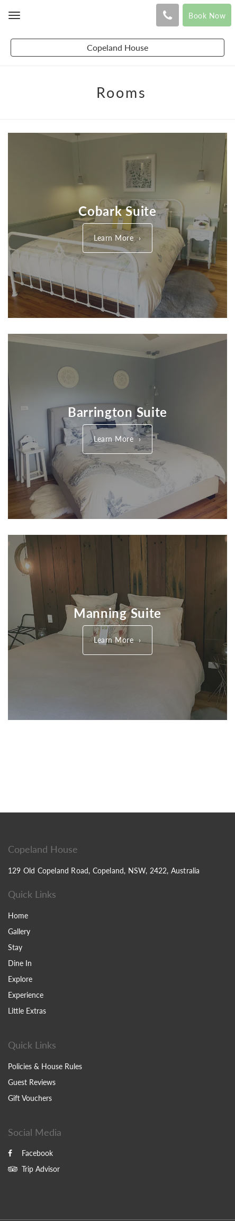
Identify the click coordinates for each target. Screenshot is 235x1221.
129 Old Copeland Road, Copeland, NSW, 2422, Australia (104, 870)
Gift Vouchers (30, 1098)
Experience (25, 994)
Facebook (30, 1153)
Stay (15, 947)
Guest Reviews (32, 1082)
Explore (20, 978)
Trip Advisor (34, 1168)
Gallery (19, 931)
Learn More (113, 237)
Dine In (20, 963)
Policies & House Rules (45, 1066)
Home (18, 915)
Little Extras (27, 1010)
